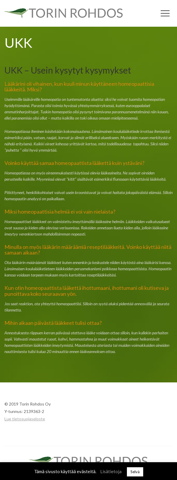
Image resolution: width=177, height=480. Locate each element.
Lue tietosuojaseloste (24, 418)
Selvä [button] (135, 471)
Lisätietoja (111, 471)
